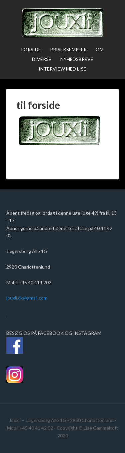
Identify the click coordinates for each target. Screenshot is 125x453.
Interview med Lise (62, 69)
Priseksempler (68, 49)
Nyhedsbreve (76, 59)
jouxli (62, 23)
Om (100, 49)
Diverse (41, 59)
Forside (31, 49)
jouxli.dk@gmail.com (27, 298)
